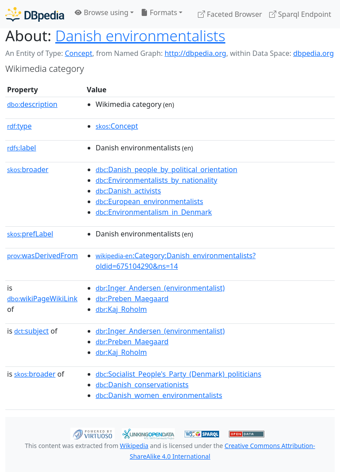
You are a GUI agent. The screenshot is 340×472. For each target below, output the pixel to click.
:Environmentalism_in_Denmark (154, 212)
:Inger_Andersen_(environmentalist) (160, 288)
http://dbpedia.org (195, 53)
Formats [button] (159, 12)
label (21, 148)
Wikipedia (134, 445)
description (32, 104)
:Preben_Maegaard (132, 298)
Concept (78, 53)
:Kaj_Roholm (121, 309)
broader (27, 169)
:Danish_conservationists (142, 384)
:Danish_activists (128, 191)
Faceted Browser (230, 14)
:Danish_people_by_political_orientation (166, 169)
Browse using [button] (101, 12)
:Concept (117, 126)
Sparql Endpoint (300, 14)
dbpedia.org (313, 53)
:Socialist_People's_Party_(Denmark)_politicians (178, 374)
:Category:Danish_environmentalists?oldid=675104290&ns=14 (175, 261)
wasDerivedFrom (42, 255)
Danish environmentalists (140, 35)
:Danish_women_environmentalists (159, 395)
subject (31, 331)
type (19, 126)
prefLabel (30, 234)
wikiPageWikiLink (42, 298)
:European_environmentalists (149, 201)
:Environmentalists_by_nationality (156, 180)
